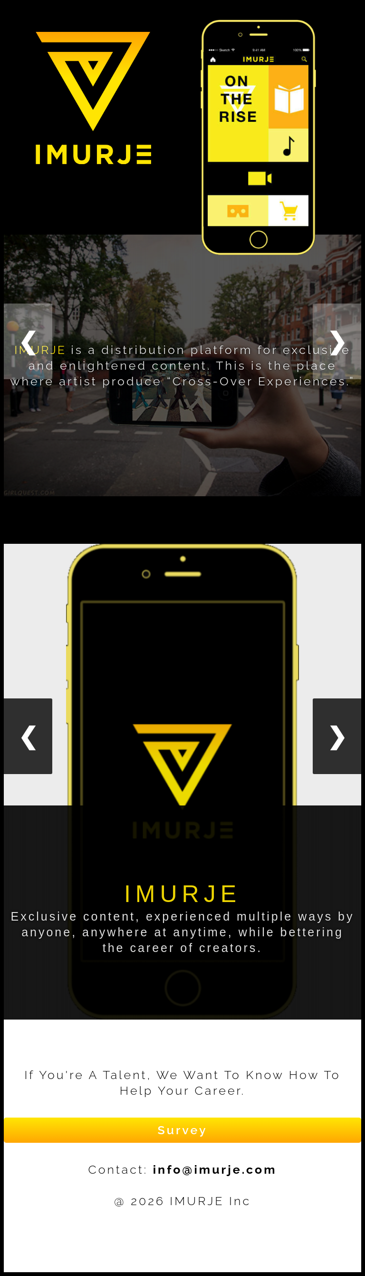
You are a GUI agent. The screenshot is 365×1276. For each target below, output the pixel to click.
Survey (182, 1130)
